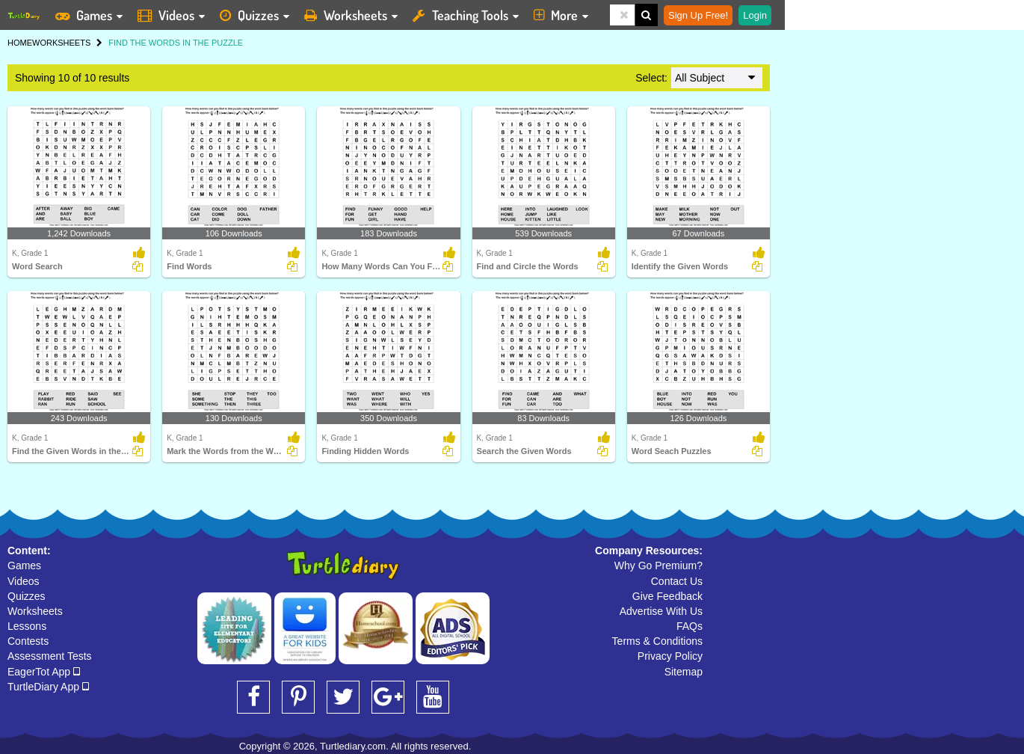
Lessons (26, 626)
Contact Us (677, 581)
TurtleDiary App (48, 687)
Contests (28, 641)
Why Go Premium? (658, 565)
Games (24, 565)
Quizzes (26, 596)
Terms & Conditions (657, 641)
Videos (23, 581)
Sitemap (683, 672)
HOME (19, 42)
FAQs (689, 626)
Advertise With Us (661, 611)
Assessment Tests (49, 656)
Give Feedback (667, 596)
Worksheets (35, 611)
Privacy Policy (670, 656)
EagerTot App (43, 672)
